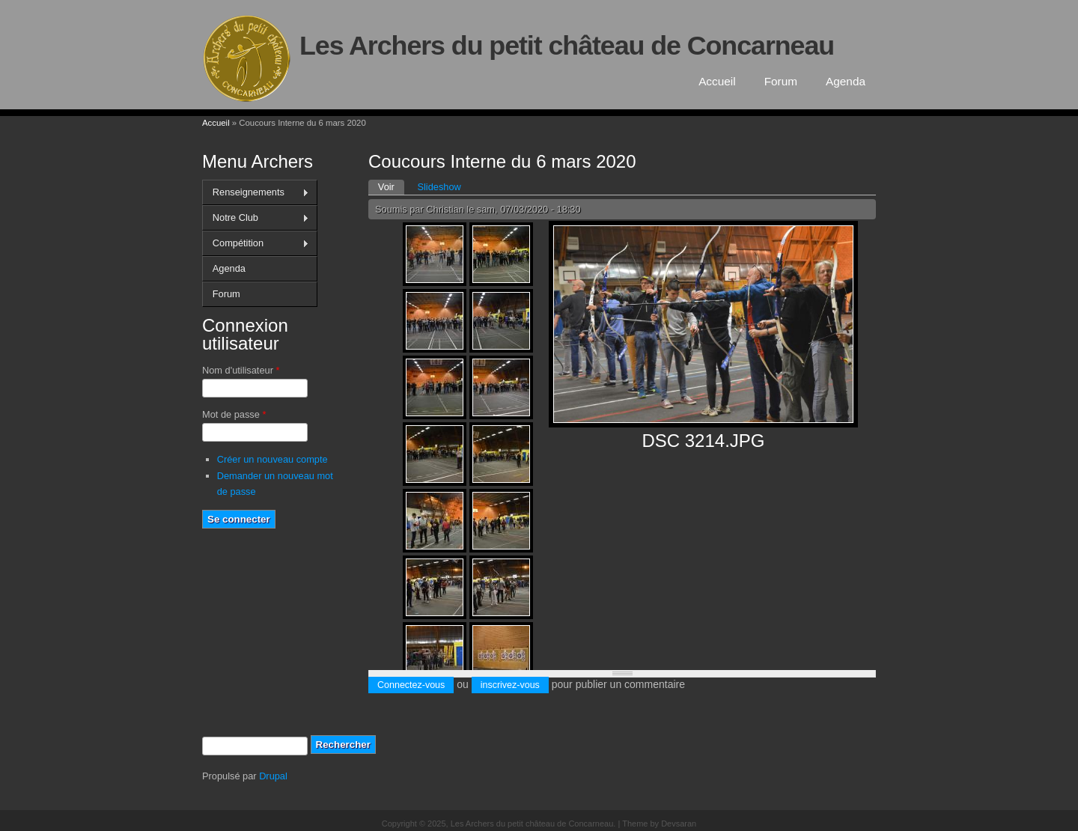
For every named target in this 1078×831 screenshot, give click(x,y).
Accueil (717, 81)
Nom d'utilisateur (240, 370)
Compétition (255, 243)
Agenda (845, 81)
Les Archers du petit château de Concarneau (566, 46)
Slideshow (438, 186)
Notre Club (255, 218)
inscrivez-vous (510, 685)
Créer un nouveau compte (272, 459)
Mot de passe (234, 414)
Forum (780, 81)
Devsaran (678, 823)
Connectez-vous (411, 685)
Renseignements (255, 192)
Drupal (273, 776)
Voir (391, 186)
